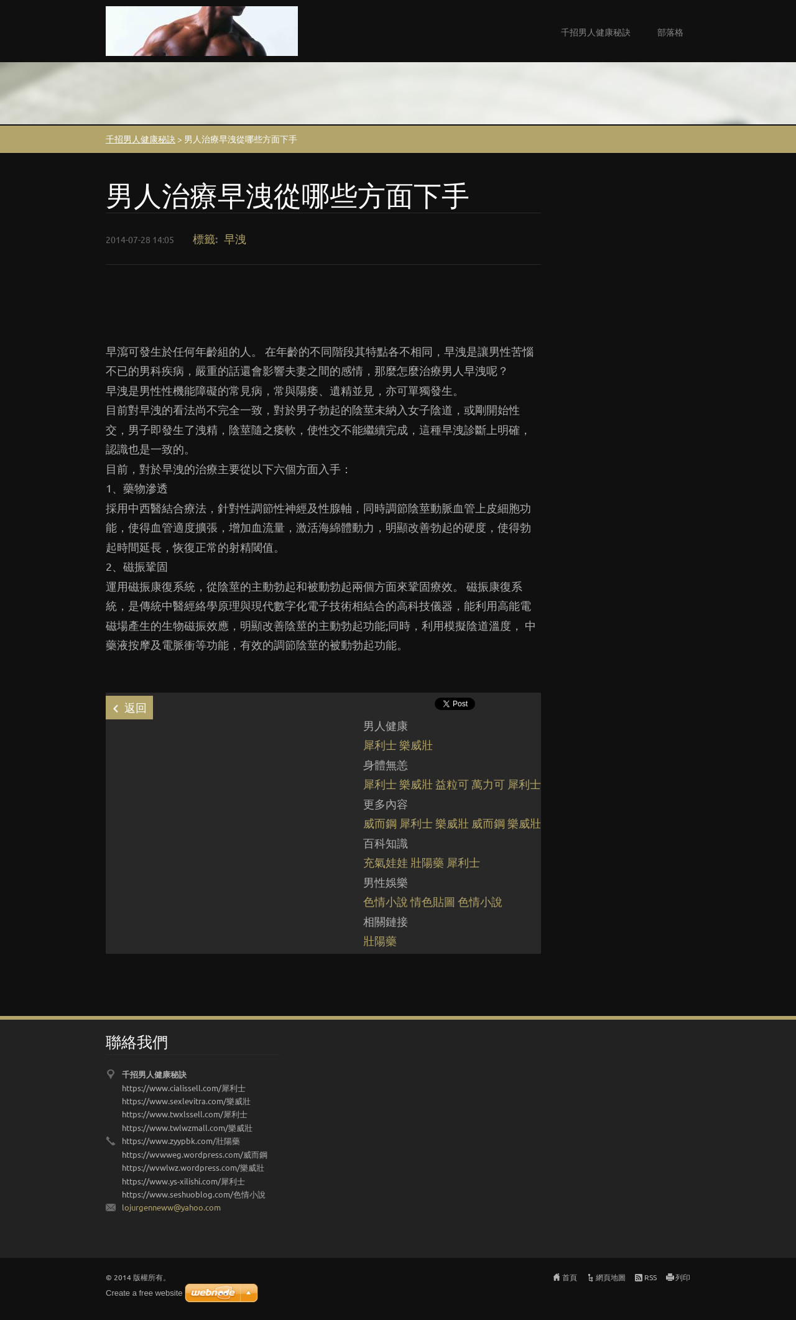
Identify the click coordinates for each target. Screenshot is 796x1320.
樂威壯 (416, 744)
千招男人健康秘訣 (596, 31)
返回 (135, 707)
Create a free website (144, 1293)
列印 (682, 1277)
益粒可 (452, 783)
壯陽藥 (427, 862)
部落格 (670, 31)
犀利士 (380, 744)
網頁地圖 (611, 1277)
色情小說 (385, 901)
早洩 (235, 238)
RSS (650, 1277)
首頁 (569, 1277)
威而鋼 (380, 822)
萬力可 (488, 783)
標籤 (204, 238)
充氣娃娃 (385, 862)
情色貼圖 (432, 901)
